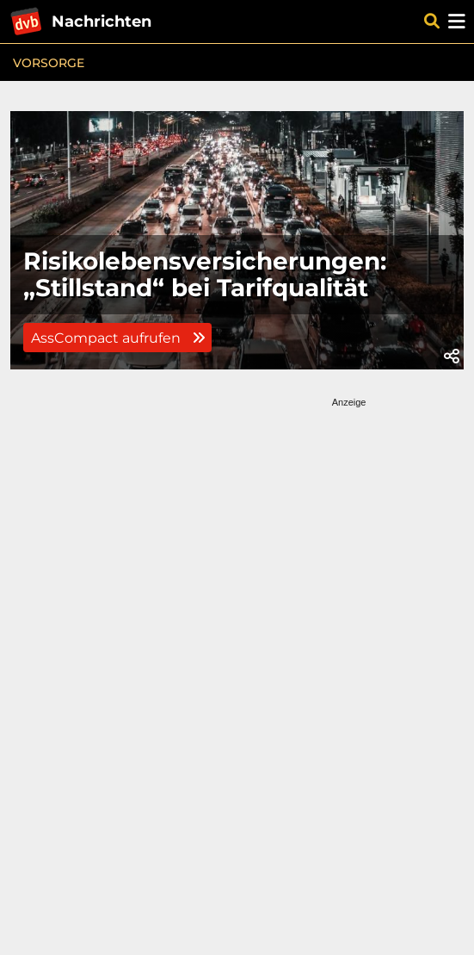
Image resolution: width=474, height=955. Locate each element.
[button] (451, 356)
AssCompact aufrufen (118, 338)
